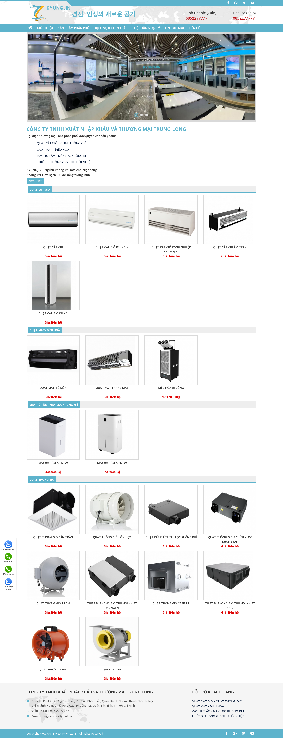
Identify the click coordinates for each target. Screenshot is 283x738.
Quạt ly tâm (112, 669)
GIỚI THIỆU (45, 28)
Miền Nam (8, 570)
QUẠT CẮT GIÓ (39, 189)
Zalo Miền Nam (8, 583)
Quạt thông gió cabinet (171, 603)
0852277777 (244, 18)
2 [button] (141, 115)
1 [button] (136, 115)
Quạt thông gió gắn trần (53, 537)
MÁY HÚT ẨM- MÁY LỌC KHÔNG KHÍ (53, 405)
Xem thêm (35, 181)
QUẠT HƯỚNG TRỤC (53, 669)
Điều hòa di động (171, 388)
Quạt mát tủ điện (53, 388)
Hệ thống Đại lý (147, 28)
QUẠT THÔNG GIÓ (41, 479)
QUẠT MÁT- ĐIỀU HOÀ (44, 330)
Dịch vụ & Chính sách (112, 28)
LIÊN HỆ (194, 28)
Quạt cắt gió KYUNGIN (112, 247)
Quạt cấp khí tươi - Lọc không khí (171, 537)
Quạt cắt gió (53, 247)
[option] (141, 77)
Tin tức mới (174, 28)
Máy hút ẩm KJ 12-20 (53, 462)
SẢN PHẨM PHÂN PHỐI (74, 28)
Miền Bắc (8, 558)
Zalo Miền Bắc (8, 545)
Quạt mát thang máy (112, 388)
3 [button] (146, 115)
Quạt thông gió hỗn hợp (112, 537)
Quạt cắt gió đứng (53, 313)
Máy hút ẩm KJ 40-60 (112, 462)
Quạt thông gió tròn (53, 603)
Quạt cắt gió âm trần (230, 247)
